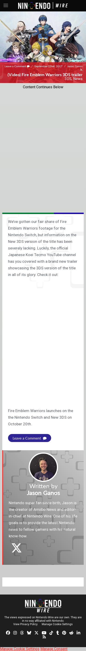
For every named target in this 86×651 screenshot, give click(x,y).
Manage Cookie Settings (57, 624)
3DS (68, 79)
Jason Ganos (75, 66)
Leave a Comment (17, 66)
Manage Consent (53, 649)
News (78, 79)
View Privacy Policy (25, 624)
